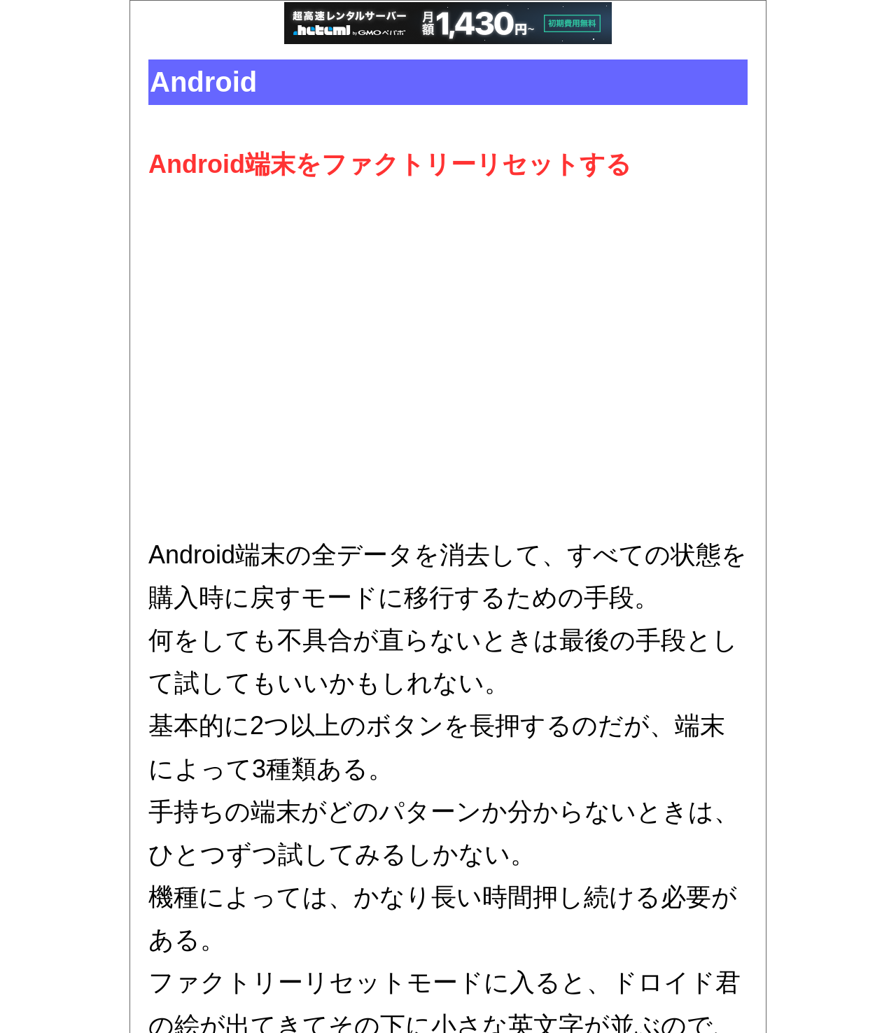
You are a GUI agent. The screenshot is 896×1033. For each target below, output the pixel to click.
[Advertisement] (448, 360)
